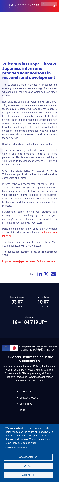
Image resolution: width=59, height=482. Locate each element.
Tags (22, 410)
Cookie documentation (16, 447)
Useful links (26, 403)
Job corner (25, 391)
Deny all (28, 466)
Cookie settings (28, 457)
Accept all (28, 475)
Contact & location (29, 397)
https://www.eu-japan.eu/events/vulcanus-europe (28, 261)
